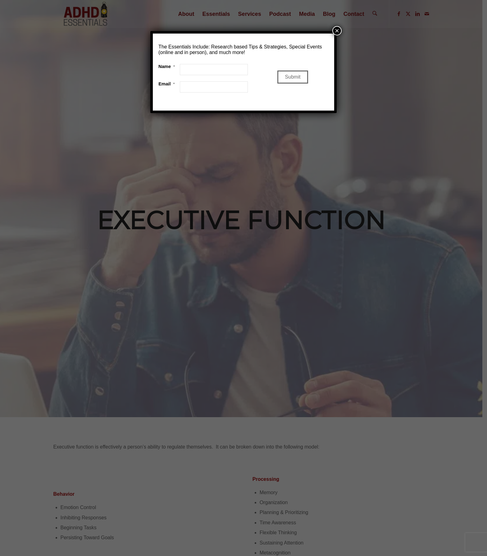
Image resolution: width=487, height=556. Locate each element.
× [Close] (337, 30)
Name (166, 66)
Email (166, 83)
